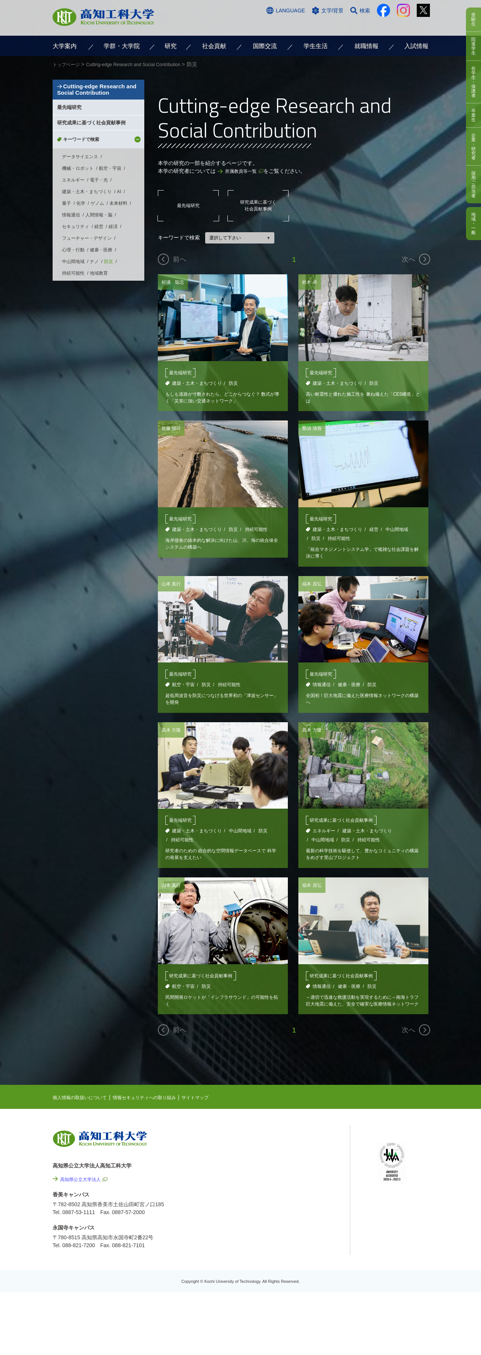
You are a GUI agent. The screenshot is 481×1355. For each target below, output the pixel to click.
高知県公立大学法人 (83, 1190)
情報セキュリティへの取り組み (158, 1108)
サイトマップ (217, 1108)
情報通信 (322, 689)
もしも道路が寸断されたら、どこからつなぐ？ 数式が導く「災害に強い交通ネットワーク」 (220, 398)
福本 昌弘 (313, 588)
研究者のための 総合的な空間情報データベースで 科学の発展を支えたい (221, 862)
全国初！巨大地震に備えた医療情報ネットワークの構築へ (361, 704)
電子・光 (99, 239)
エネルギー (324, 837)
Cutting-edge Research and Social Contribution (97, 109)
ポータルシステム (399, 1169)
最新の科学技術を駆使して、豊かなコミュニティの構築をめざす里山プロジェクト (361, 862)
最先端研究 (188, 206)
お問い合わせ (318, 25)
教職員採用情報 (311, 1285)
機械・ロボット (78, 227)
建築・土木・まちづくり (197, 383)
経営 (373, 531)
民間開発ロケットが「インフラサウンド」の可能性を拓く (220, 1010)
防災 (233, 383)
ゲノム (97, 262)
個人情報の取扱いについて (84, 1108)
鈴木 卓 (310, 282)
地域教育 (99, 332)
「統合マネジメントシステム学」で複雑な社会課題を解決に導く (361, 556)
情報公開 (304, 1244)
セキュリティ (75, 285)
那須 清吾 (313, 430)
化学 (80, 262)
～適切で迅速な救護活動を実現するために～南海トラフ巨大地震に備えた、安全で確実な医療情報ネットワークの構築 (361, 1010)
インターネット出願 (397, 25)
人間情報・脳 (98, 274)
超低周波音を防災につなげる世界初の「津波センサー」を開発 (220, 704)
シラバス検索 (393, 1157)
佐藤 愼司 (173, 430)
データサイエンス (80, 215)
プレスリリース (311, 1264)
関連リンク (296, 1184)
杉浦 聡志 (175, 282)
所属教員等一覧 (243, 171)
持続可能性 (256, 531)
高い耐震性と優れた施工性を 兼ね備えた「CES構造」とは (362, 398)
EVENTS (293, 1161)
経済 (113, 285)
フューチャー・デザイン (87, 297)
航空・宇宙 (183, 689)
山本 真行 (173, 588)
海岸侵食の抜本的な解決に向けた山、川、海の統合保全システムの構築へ (220, 547)
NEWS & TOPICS (303, 1149)
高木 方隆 (173, 736)
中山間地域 (397, 531)
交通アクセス (277, 25)
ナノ (94, 320)
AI (119, 250)
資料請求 (354, 25)
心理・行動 (73, 309)
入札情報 (304, 1305)
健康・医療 (349, 689)
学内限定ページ (396, 1180)
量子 (66, 262)
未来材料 (118, 262)
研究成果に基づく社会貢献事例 (258, 205)
